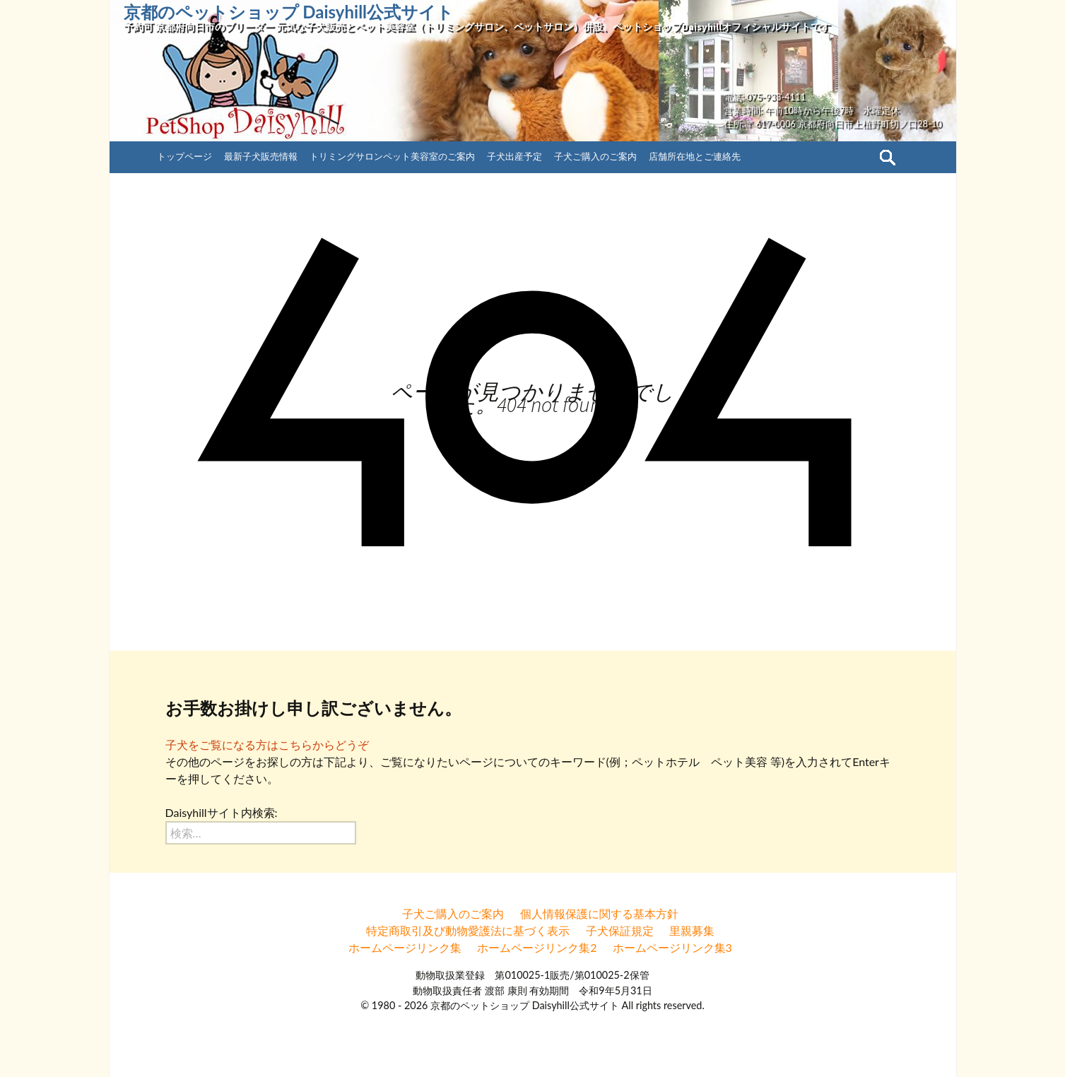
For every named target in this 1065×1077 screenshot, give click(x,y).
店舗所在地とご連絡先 (695, 156)
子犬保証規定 (620, 930)
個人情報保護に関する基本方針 (599, 913)
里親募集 (691, 930)
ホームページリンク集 (404, 947)
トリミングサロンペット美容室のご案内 (392, 156)
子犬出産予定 (514, 156)
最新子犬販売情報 (261, 156)
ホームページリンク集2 (536, 947)
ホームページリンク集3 (672, 947)
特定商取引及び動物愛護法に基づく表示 (468, 930)
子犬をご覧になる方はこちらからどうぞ (267, 744)
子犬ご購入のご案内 (595, 156)
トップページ (184, 156)
